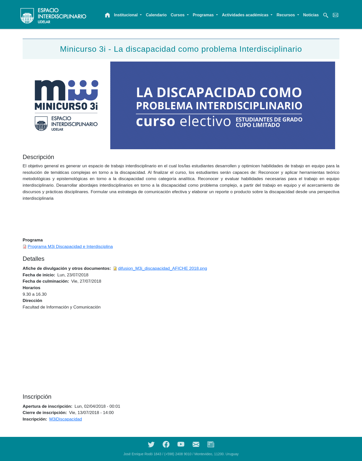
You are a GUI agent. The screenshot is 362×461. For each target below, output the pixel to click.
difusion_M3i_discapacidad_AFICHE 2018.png (162, 268)
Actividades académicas (245, 15)
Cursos (178, 15)
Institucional (126, 15)
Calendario (156, 15)
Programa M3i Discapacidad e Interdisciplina (70, 246)
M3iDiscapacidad (65, 419)
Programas (204, 15)
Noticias (311, 15)
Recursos (286, 15)
